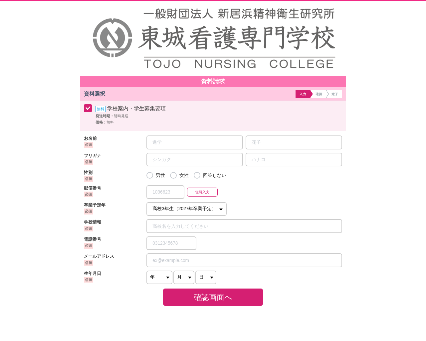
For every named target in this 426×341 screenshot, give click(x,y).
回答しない (214, 175)
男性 (160, 175)
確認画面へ (213, 297)
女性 (184, 175)
